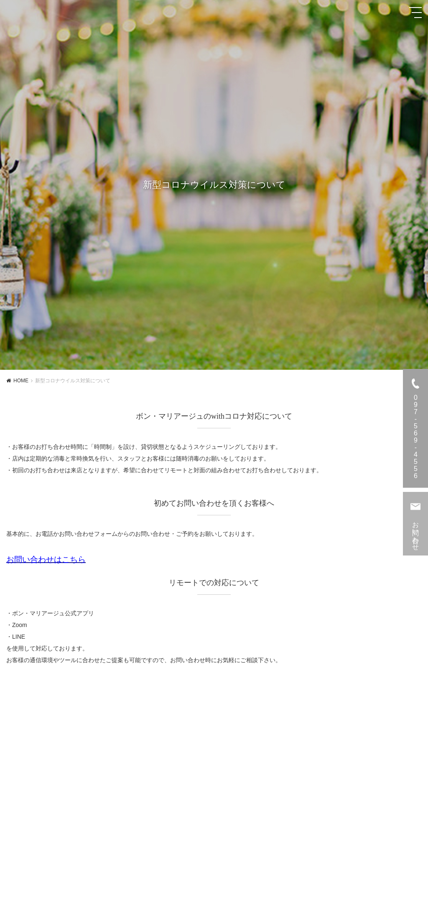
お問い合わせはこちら (46, 559)
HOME (20, 381)
